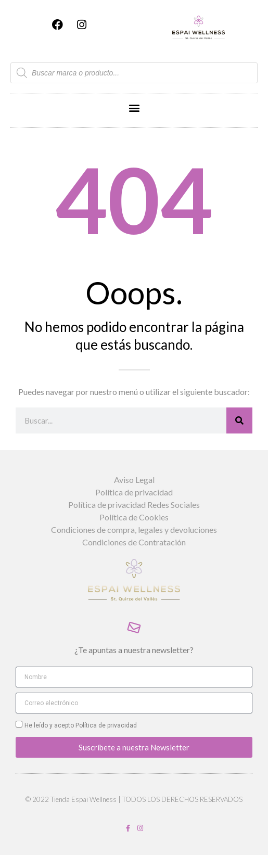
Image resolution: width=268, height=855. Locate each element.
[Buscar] (239, 420)
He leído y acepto (80, 725)
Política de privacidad (105, 725)
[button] (134, 108)
